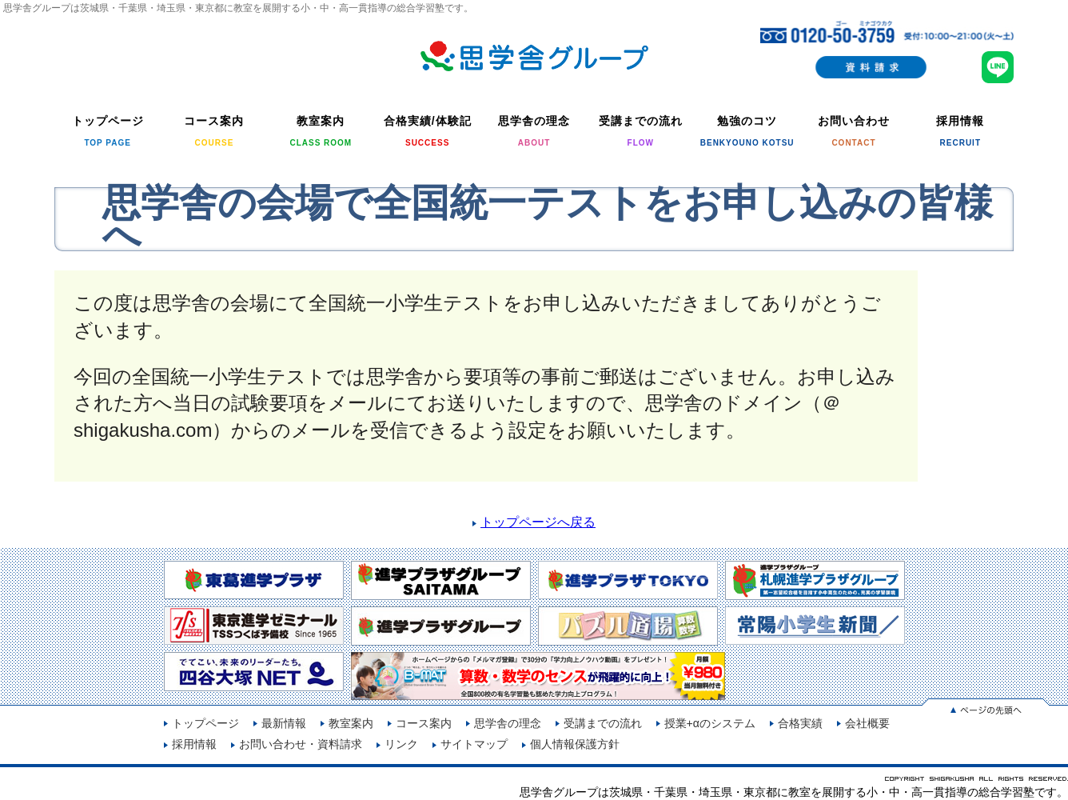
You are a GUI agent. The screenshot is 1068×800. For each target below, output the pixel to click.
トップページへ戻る (538, 522)
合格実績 (800, 723)
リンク (401, 744)
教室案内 (351, 723)
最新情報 (283, 723)
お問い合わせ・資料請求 (300, 744)
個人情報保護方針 (575, 744)
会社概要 (867, 723)
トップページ (205, 723)
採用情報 (194, 744)
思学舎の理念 (507, 723)
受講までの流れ (603, 723)
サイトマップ (474, 744)
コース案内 (424, 723)
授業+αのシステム (709, 723)
